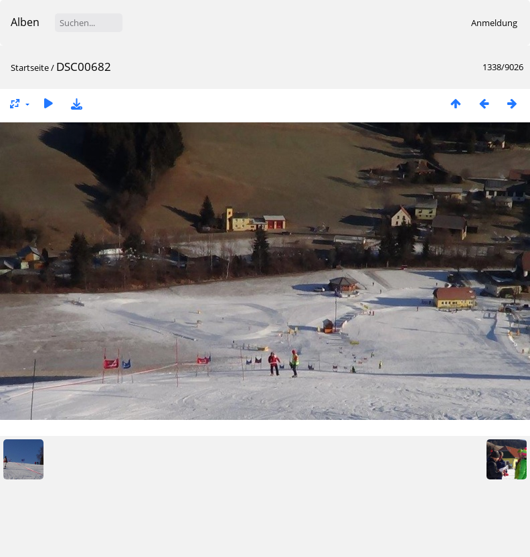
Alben (25, 22)
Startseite (30, 68)
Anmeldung (494, 23)
